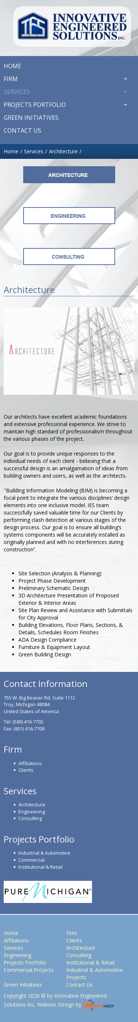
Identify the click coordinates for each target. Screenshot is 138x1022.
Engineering (31, 811)
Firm (71, 932)
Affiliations (30, 763)
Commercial (31, 860)
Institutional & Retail (40, 867)
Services (13, 947)
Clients (25, 770)
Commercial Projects (29, 969)
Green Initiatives (23, 984)
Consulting (30, 818)
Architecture (63, 151)
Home (11, 932)
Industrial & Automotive (44, 853)
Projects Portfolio (25, 962)
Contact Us (79, 984)
